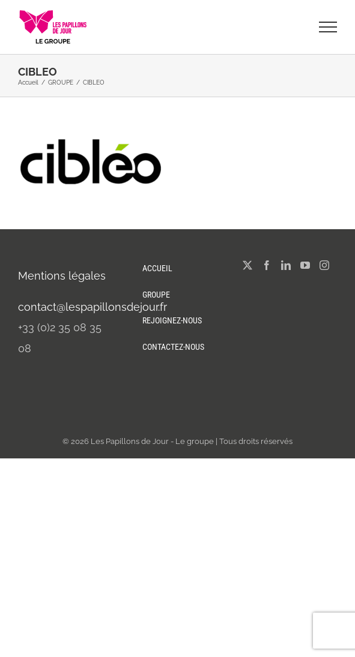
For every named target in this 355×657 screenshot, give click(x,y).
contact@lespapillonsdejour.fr (92, 307)
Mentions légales (62, 275)
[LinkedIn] (286, 265)
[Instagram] (324, 265)
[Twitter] (247, 265)
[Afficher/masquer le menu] (328, 27)
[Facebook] (267, 265)
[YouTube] (305, 265)
